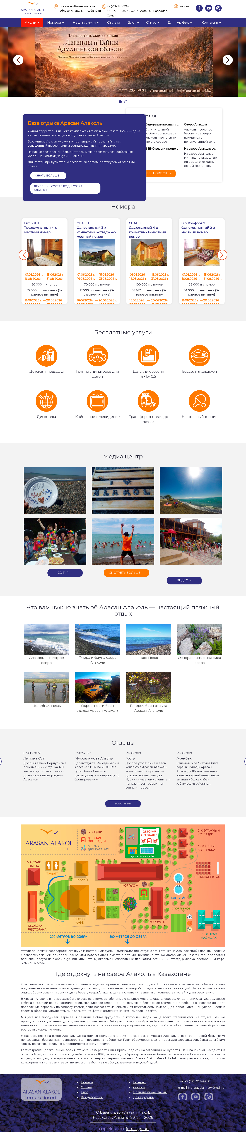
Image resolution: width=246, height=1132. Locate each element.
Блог (133, 22)
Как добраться (92, 1097)
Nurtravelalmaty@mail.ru (206, 1087)
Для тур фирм (180, 22)
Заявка (184, 6)
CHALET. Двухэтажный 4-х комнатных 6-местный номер (147, 229)
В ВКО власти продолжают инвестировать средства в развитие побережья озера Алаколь (162, 148)
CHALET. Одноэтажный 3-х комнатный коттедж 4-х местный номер (96, 229)
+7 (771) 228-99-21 (119, 6)
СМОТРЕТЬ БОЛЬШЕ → (126, 572)
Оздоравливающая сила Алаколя (162, 124)
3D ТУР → (65, 572)
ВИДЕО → (184, 580)
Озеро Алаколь (195, 124)
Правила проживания (150, 1092)
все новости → (159, 173)
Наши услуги (85, 22)
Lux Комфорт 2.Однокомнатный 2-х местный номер (198, 227)
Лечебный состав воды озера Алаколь (58, 188)
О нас (152, 22)
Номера (55, 22)
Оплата (113, 22)
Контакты (211, 22)
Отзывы (139, 1087)
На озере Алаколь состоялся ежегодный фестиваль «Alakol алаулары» (201, 148)
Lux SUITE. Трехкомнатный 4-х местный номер (40, 227)
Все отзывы (123, 803)
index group (137, 1128)
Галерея (139, 1082)
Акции (32, 22)
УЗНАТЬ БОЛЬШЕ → (48, 175)
